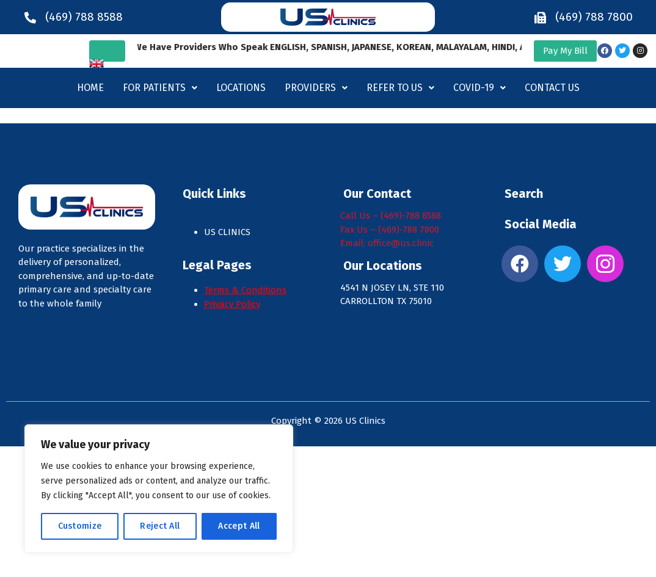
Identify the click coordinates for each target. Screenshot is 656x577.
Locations (241, 87)
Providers (316, 87)
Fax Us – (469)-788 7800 (389, 229)
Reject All (160, 526)
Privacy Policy (232, 304)
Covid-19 (479, 87)
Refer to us (400, 87)
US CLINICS (228, 232)
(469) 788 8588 (84, 17)
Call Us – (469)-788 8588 (390, 215)
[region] (158, 488)
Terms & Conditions (245, 290)
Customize (80, 526)
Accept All (239, 526)
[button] (160, 88)
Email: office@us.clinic (387, 243)
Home (90, 87)
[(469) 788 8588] (30, 17)
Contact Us (552, 87)
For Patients (160, 87)
